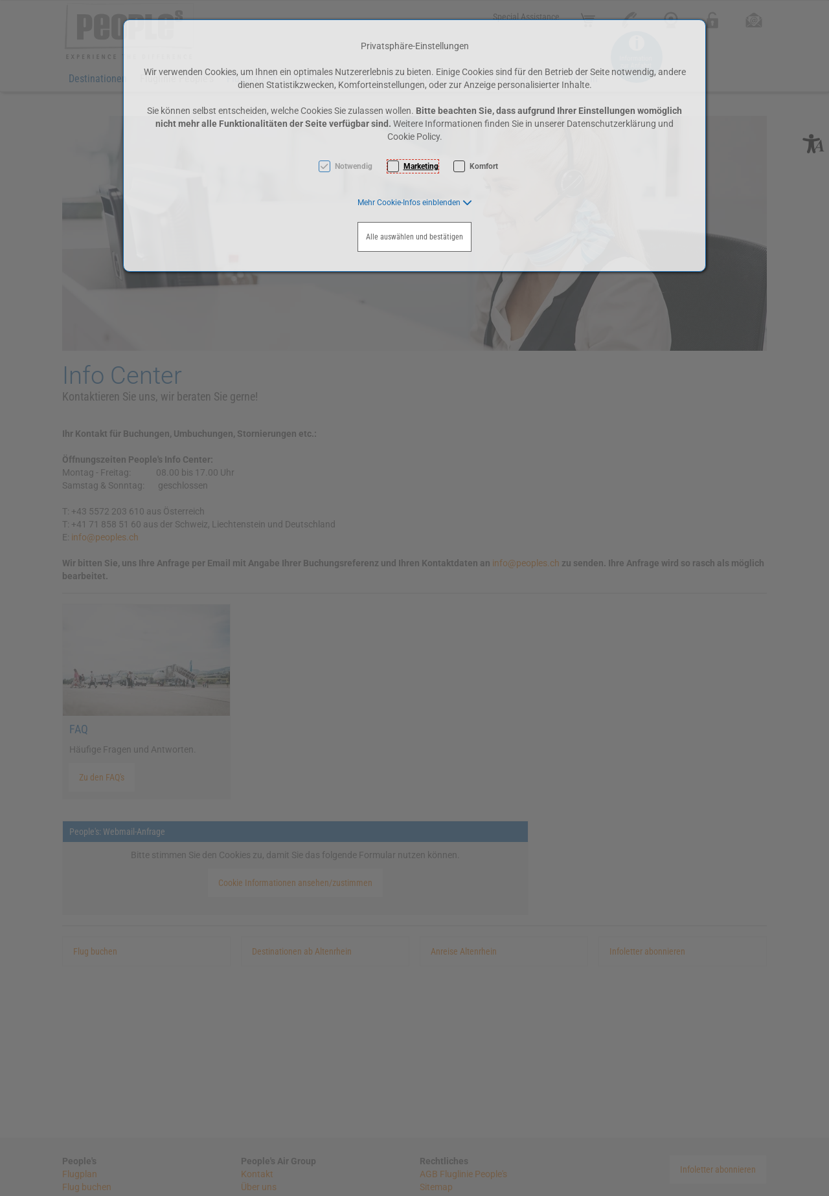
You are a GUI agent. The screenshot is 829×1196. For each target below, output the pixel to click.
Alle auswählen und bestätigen (414, 236)
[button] (415, 202)
